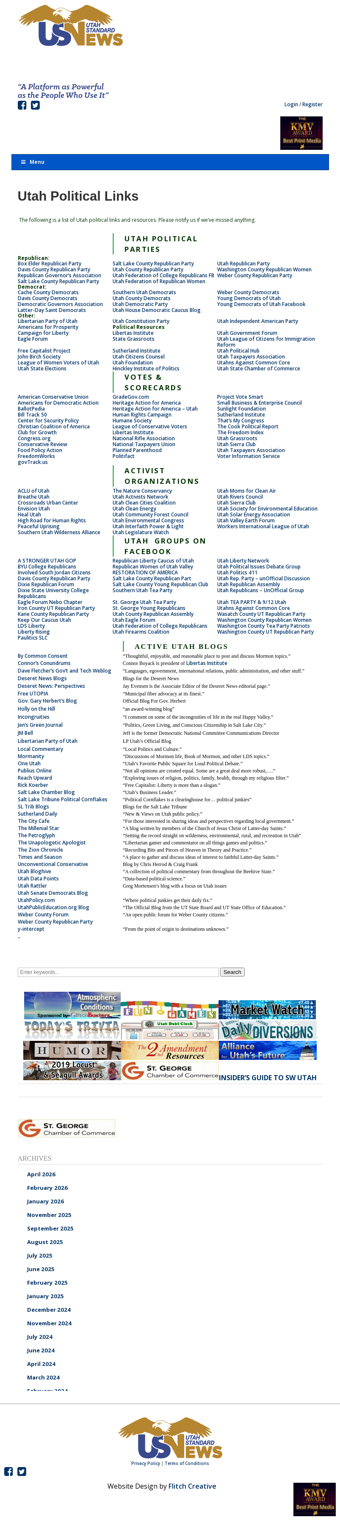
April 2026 (41, 1174)
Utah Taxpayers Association (251, 356)
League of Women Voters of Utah (58, 362)
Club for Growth (37, 432)
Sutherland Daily (37, 813)
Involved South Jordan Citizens (54, 572)
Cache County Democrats (48, 292)
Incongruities (34, 716)
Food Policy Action (40, 450)
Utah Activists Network (141, 496)
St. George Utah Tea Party (144, 602)
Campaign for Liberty (43, 333)
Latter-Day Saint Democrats (52, 310)
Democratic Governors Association (60, 304)
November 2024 (49, 1323)
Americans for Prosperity (48, 327)
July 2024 (40, 1337)
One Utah (29, 763)
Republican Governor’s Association (59, 275)
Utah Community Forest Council (150, 514)
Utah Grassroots (237, 438)
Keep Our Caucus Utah (44, 619)
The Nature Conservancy (142, 490)
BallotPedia (31, 408)
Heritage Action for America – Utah (155, 408)
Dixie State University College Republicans (53, 593)
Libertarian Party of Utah (47, 321)
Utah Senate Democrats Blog (53, 893)
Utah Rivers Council (240, 496)
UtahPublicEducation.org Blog (53, 907)
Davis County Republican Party (54, 269)
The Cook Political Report (248, 426)
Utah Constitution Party (141, 321)
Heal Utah (29, 514)
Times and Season (40, 857)
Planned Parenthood (137, 450)
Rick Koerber (33, 785)
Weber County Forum (43, 914)
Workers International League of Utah (263, 526)
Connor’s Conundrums (44, 663)
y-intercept (31, 928)
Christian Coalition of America (54, 426)
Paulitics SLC (32, 637)
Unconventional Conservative (53, 864)
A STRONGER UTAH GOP (47, 560)
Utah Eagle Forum (134, 619)
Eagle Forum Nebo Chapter (50, 602)
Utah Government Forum (247, 333)
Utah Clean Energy (134, 508)
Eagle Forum (33, 338)
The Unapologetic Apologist (52, 842)
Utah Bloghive (34, 871)
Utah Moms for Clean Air (246, 490)
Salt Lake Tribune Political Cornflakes (63, 799)
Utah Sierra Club (236, 444)
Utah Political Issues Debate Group (259, 566)
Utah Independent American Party (257, 321)
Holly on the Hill (36, 708)
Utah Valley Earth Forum (246, 520)
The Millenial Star (38, 828)
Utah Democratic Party (140, 304)
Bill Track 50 (32, 414)
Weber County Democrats (248, 292)
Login (291, 104)
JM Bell (25, 733)
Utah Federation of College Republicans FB (163, 275)
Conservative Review (42, 444)
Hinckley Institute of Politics (146, 368)
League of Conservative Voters (150, 426)
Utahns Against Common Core (253, 362)
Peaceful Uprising (39, 526)
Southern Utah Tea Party (142, 590)
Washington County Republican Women (264, 269)
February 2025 (47, 1282)
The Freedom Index (240, 432)
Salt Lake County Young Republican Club (160, 584)
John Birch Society (39, 356)
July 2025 (40, 1255)
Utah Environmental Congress (148, 520)
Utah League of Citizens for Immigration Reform (266, 341)
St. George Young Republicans (149, 608)
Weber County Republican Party (254, 275)
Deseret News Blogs (42, 678)
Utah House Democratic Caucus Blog (157, 310)
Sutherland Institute (136, 350)
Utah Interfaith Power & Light (148, 526)
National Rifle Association (144, 438)
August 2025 (45, 1242)
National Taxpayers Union (144, 444)
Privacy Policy (145, 1463)
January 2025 (45, 1296)
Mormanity (31, 756)
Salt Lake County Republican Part (152, 578)
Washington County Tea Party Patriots (263, 625)
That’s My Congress (240, 420)
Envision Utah (34, 508)
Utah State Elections (42, 368)
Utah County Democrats (142, 298)
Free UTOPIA (33, 693)
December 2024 (49, 1309)
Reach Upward (35, 777)
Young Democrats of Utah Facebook (261, 304)
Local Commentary (40, 749)
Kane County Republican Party (53, 614)
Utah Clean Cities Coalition (144, 502)
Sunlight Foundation (241, 408)
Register (312, 104)
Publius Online (35, 770)
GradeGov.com (131, 396)
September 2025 (50, 1228)
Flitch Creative (192, 1486)
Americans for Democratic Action (58, 402)
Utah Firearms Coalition (141, 631)
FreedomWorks (36, 456)
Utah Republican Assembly (248, 584)
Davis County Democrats (47, 298)
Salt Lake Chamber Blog (46, 792)
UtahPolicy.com (36, 900)
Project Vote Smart (240, 396)
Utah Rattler (32, 885)
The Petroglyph (36, 835)
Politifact (124, 456)
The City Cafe (34, 821)
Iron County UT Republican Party (56, 608)
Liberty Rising (34, 631)
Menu (32, 162)
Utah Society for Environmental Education (267, 508)
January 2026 (45, 1201)
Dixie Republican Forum (46, 584)
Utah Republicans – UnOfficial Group (260, 590)
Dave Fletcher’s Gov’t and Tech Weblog (64, 670)
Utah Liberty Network (243, 560)
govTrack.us (33, 462)
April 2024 (41, 1364)
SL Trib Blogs (33, 806)
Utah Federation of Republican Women (159, 281)
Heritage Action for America (147, 402)
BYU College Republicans (47, 566)
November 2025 (49, 1215)
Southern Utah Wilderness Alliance (59, 532)
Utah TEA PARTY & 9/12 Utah (251, 602)
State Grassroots (134, 338)
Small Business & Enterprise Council (259, 402)
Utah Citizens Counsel (139, 356)
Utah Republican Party (243, 263)
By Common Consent (43, 655)
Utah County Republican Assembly (153, 614)
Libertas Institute (133, 333)
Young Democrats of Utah (249, 298)
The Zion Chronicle (40, 849)
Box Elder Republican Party (49, 263)
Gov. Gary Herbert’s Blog (47, 700)
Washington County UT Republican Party (266, 631)
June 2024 (41, 1350)
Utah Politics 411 (237, 572)
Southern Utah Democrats (144, 292)
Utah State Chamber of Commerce (258, 368)
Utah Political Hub (238, 350)
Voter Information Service (248, 456)
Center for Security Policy (48, 420)
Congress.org (34, 438)
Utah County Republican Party (148, 269)
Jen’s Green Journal (40, 724)
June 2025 (41, 1269)
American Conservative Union (53, 396)
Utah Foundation (133, 362)
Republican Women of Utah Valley (153, 566)
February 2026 (47, 1188)
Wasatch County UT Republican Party (261, 614)
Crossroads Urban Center (48, 502)
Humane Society (132, 420)
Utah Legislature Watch (141, 532)
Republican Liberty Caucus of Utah (153, 560)
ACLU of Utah (34, 490)
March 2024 (43, 1377)
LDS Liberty (31, 625)
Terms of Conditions (187, 1463)
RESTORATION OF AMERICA (145, 572)
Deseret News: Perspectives (51, 686)
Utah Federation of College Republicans (160, 625)
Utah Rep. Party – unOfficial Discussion (263, 578)
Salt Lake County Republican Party (153, 263)
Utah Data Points (38, 878)
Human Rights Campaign (142, 414)
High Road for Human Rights (52, 520)
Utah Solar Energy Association (253, 514)
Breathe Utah (34, 496)
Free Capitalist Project (44, 350)
